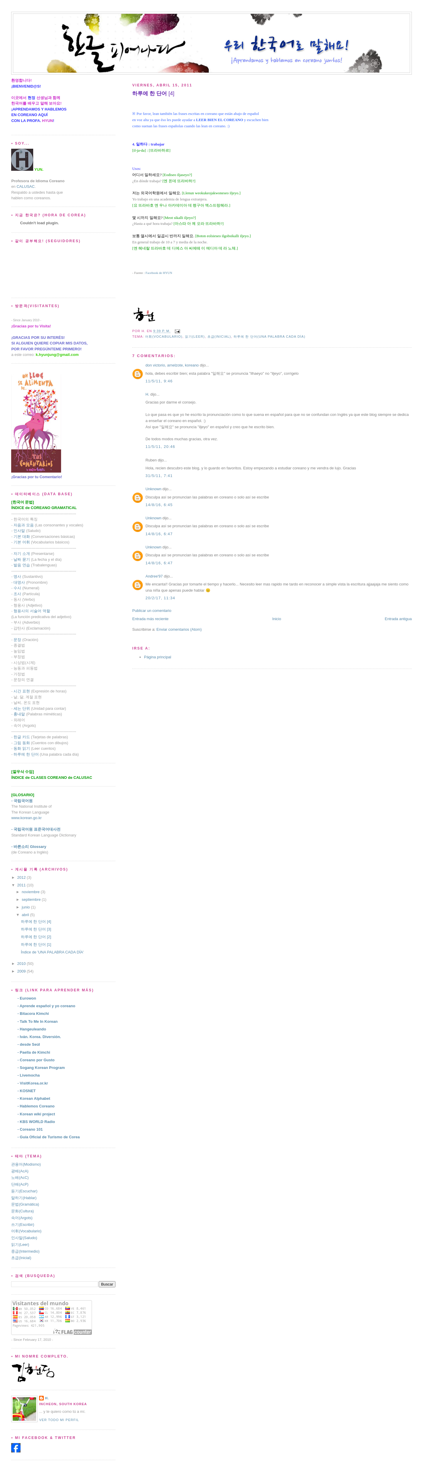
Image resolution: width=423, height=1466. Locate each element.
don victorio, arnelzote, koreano (172, 365)
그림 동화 (22, 743)
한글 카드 (22, 737)
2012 (22, 877)
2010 (22, 963)
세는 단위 (22, 708)
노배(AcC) (19, 1177)
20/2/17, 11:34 (160, 598)
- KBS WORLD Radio (36, 1121)
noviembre (31, 892)
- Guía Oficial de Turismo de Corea (48, 1137)
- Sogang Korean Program (41, 1067)
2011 (22, 885)
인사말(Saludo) (24, 1238)
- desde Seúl (28, 1044)
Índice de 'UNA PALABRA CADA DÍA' (52, 952)
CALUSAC (25, 186)
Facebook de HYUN (158, 273)
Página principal (157, 657)
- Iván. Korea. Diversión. (39, 1037)
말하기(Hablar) (23, 1198)
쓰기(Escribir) (22, 1224)
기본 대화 (22, 536)
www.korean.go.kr (26, 818)
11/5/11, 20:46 (160, 446)
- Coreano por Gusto (35, 1060)
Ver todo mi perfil (59, 1420)
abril (26, 915)
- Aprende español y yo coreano (46, 1006)
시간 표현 (22, 691)
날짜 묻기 (22, 559)
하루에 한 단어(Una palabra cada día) (270, 336)
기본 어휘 (22, 542)
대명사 (19, 582)
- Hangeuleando (31, 1029)
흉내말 (19, 714)
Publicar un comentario (151, 610)
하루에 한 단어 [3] (36, 929)
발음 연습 (22, 565)
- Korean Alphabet (33, 1098)
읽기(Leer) (195, 336)
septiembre (32, 899)
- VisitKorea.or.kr (32, 1083)
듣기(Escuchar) (24, 1191)
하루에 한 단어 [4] (36, 921)
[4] (153, 93)
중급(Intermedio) (25, 1251)
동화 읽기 (22, 748)
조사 (17, 594)
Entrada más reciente (150, 619)
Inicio (276, 619)
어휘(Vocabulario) (163, 336)
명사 (17, 576)
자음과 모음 (24, 525)
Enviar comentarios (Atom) (179, 629)
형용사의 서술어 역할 (32, 611)
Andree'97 (154, 576)
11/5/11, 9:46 (159, 381)
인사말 (19, 530)
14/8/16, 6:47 (159, 534)
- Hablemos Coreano (35, 1106)
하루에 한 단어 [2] (36, 937)
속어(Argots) (21, 1218)
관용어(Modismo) (26, 1164)
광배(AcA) (19, 1171)
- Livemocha (28, 1075)
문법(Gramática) (25, 1204)
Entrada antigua (398, 619)
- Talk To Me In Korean (37, 1021)
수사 (17, 588)
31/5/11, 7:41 (159, 475)
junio (26, 907)
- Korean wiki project (36, 1114)
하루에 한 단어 (26, 754)
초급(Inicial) (219, 336)
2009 (22, 971)
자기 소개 (22, 553)
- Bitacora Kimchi (33, 1013)
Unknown (153, 489)
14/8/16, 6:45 (159, 505)
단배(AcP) (19, 1184)
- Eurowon (26, 998)
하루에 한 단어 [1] (36, 944)
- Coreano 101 (30, 1129)
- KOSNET (26, 1091)
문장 (17, 639)
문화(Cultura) (22, 1211)
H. (147, 394)
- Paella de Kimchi (33, 1052)
